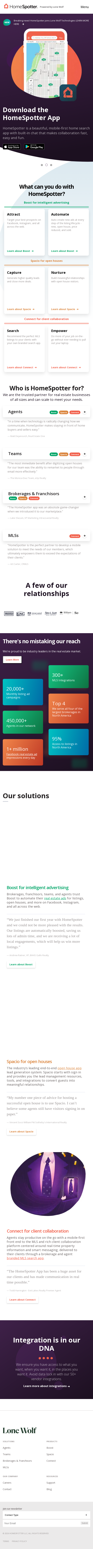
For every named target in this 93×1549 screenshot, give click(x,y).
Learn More (12, 659)
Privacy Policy (19, 1541)
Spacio (50, 1454)
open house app (70, 1068)
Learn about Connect (22, 367)
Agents (7, 1447)
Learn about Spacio (20, 309)
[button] (42, 165)
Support (50, 1482)
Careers (7, 1482)
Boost (49, 1447)
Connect (51, 1460)
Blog (49, 1489)
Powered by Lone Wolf (52, 6)
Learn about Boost (20, 251)
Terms (6, 1541)
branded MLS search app (25, 1258)
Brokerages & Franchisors (17, 1460)
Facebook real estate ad (21, 754)
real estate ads (55, 898)
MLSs (6, 1467)
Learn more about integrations (46, 1386)
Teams (7, 1454)
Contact (7, 1489)
